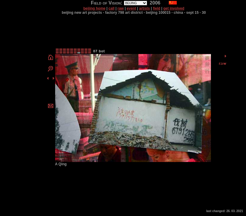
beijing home (94, 8)
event (131, 8)
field (156, 8)
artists (144, 8)
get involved (173, 8)
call (111, 8)
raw (120, 8)
